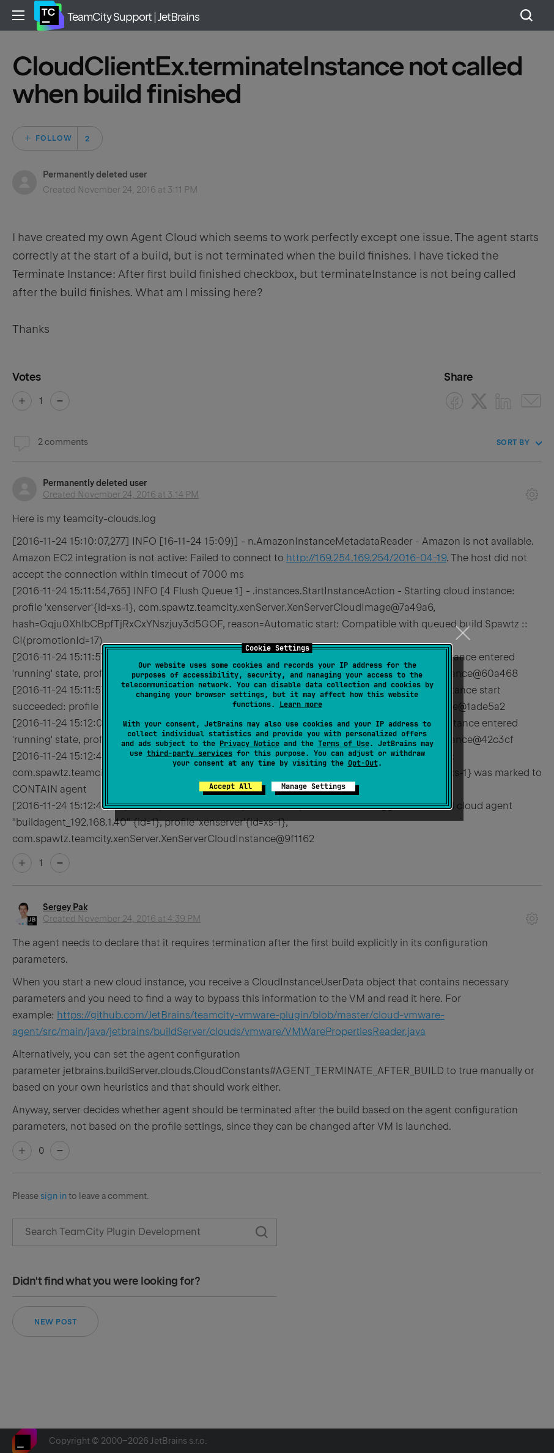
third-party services (189, 753)
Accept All (230, 786)
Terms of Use (343, 744)
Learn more (300, 704)
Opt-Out (363, 763)
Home (49, 15)
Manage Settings (313, 786)
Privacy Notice (249, 744)
